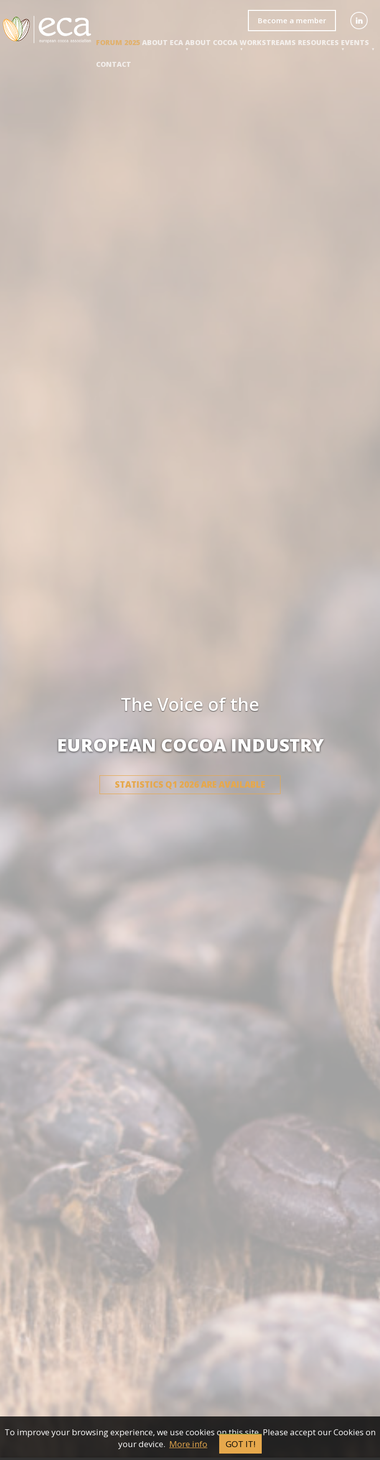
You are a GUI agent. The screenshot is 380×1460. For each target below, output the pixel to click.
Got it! (240, 1444)
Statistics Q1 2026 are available (190, 784)
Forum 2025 (118, 42)
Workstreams (267, 42)
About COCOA (211, 42)
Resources (318, 42)
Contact (113, 64)
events (355, 42)
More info (188, 1444)
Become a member (292, 20)
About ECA (162, 42)
